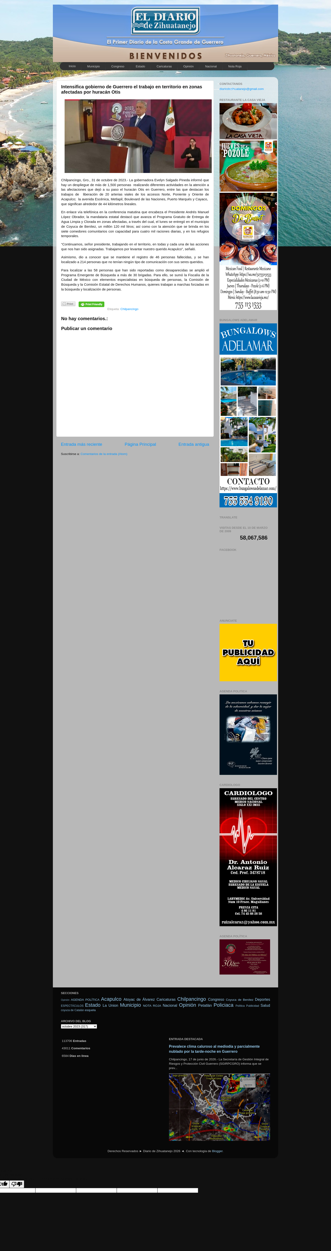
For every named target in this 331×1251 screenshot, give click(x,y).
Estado (140, 66)
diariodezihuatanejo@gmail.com (242, 89)
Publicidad (252, 1005)
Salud (265, 1005)
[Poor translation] (16, 1184)
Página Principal (140, 444)
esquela (90, 1010)
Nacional (211, 66)
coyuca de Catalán (72, 1010)
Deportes (262, 999)
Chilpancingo (129, 309)
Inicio (72, 66)
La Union (110, 1005)
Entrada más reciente (81, 444)
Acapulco (111, 999)
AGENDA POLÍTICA (85, 999)
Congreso (117, 66)
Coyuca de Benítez (240, 999)
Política (240, 1005)
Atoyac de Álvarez (139, 999)
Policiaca (223, 1005)
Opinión (188, 66)
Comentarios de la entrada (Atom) (104, 454)
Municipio (93, 66)
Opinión (65, 999)
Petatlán (205, 1005)
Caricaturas (164, 66)
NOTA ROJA (152, 1005)
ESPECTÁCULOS (72, 1005)
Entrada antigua (194, 444)
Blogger (217, 1151)
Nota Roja (235, 66)
